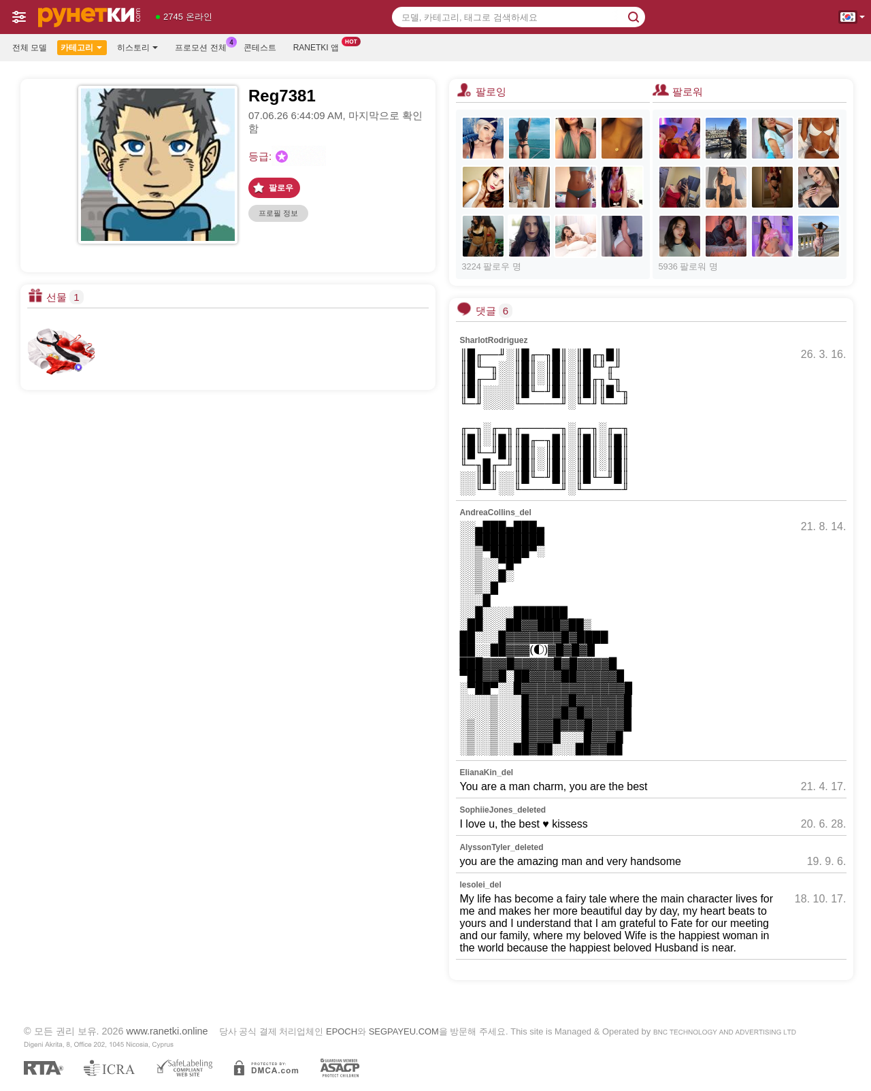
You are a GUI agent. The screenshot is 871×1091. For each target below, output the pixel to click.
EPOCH (341, 1031)
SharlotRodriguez (493, 340)
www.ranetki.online (167, 1031)
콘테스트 (260, 47)
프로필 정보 (278, 213)
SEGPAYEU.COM (404, 1031)
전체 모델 (29, 47)
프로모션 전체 (204, 46)
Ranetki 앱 (319, 46)
